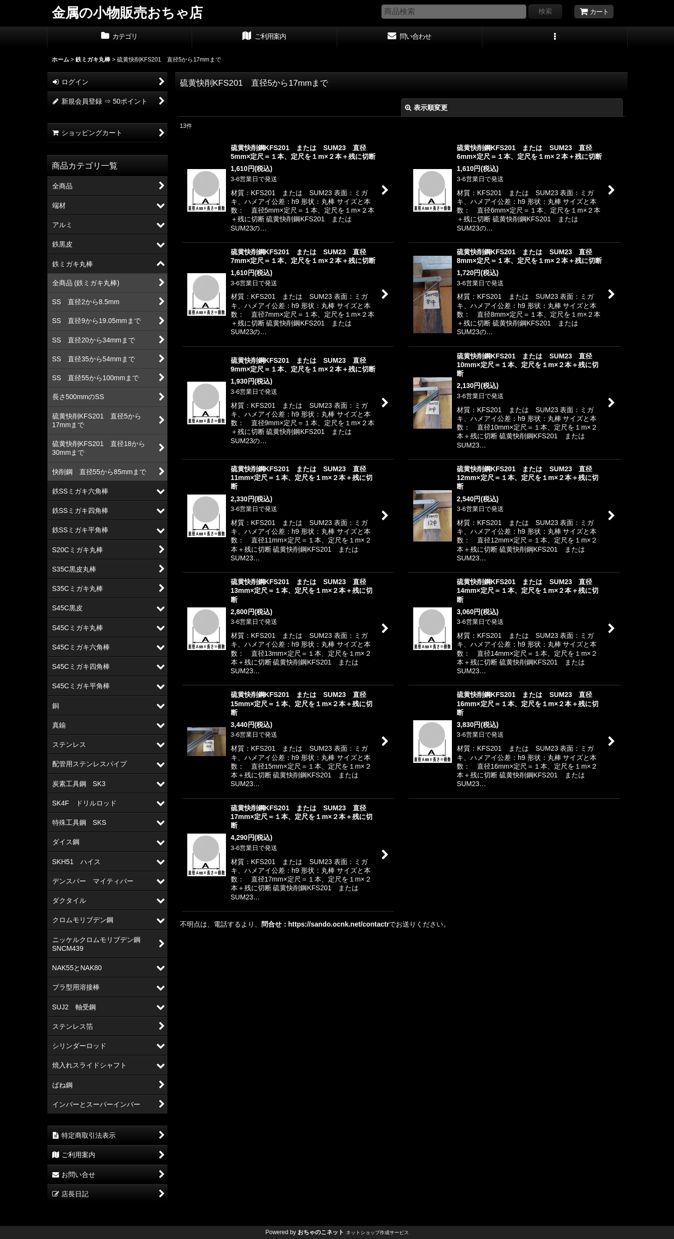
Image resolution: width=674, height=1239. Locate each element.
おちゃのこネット (321, 1232)
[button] (555, 37)
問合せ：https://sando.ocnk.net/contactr (325, 924)
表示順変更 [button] (426, 107)
